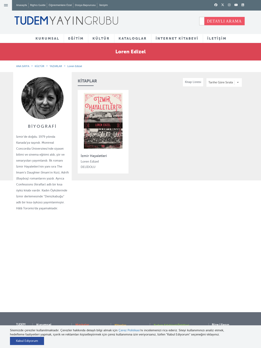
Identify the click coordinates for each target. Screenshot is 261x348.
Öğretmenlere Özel (60, 5)
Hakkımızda (44, 273)
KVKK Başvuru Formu (51, 313)
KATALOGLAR (133, 38)
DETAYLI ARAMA (224, 21)
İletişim (103, 5)
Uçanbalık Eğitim (87, 309)
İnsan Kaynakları (47, 288)
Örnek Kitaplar (124, 295)
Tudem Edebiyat (86, 295)
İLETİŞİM (217, 38)
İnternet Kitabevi (165, 300)
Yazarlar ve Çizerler (128, 281)
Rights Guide (37, 5)
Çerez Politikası (129, 330)
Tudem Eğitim (85, 273)
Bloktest (80, 280)
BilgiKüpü (82, 288)
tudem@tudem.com (225, 298)
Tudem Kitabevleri (48, 280)
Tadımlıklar (122, 288)
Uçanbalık (82, 302)
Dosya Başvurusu (85, 5)
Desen (79, 316)
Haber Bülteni (45, 295)
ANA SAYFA (22, 66)
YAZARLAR (56, 66)
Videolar (120, 314)
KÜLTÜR (101, 38)
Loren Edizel (74, 66)
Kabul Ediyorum (27, 340)
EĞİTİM (76, 38)
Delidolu (81, 324)
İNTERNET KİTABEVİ (177, 38)
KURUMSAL (47, 38)
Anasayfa (21, 5)
